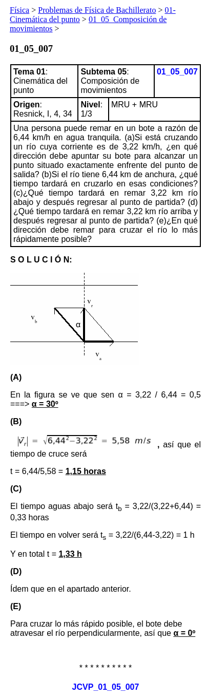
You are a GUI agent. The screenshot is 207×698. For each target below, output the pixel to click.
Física (19, 10)
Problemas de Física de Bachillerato (97, 10)
